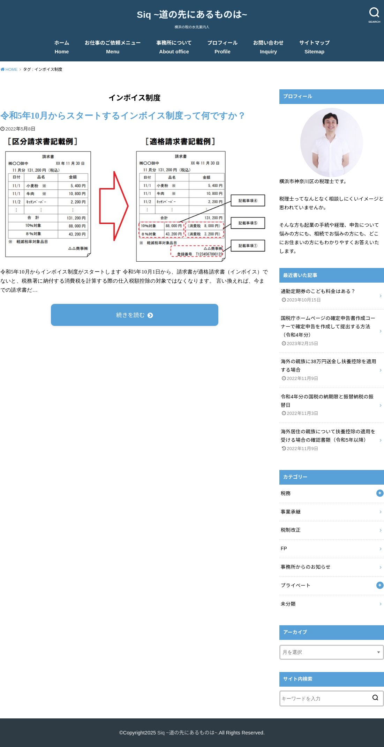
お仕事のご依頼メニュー (113, 47)
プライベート (296, 585)
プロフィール (222, 47)
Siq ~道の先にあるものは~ (192, 14)
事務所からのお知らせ (306, 567)
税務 (286, 493)
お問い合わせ (268, 47)
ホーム (61, 47)
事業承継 (291, 512)
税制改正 (291, 530)
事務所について (174, 47)
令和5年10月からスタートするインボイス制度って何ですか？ (123, 115)
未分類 (288, 604)
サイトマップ (314, 47)
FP (284, 548)
